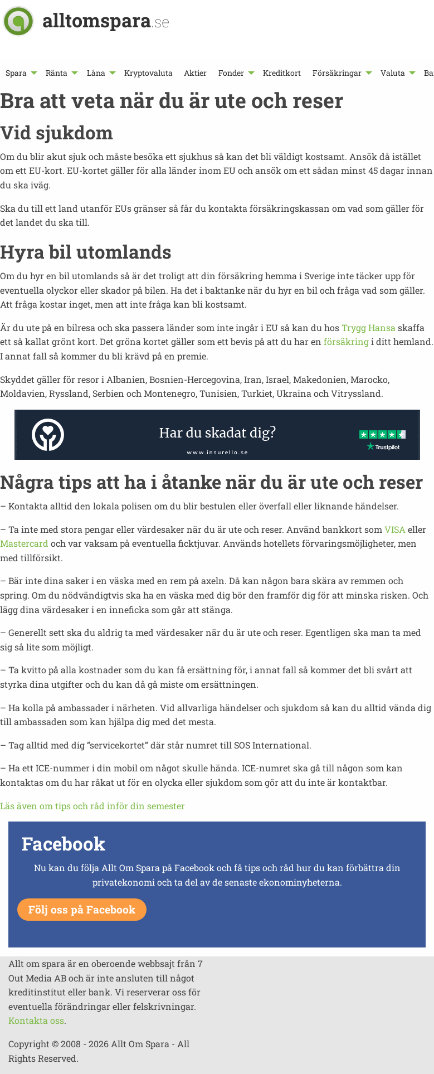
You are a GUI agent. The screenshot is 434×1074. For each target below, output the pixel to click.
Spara (16, 72)
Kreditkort (282, 72)
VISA (395, 529)
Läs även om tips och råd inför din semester (92, 805)
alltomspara (105, 19)
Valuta (393, 72)
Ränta (56, 72)
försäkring (346, 341)
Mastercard (24, 543)
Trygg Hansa (369, 327)
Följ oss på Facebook (81, 909)
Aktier (195, 72)
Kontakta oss (36, 1020)
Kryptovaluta (148, 72)
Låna (96, 72)
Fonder (231, 72)
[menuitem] (20, 72)
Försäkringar (337, 72)
